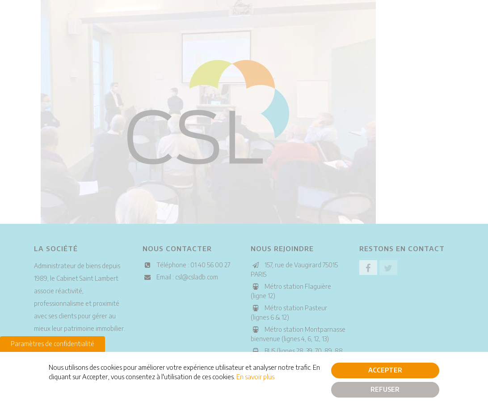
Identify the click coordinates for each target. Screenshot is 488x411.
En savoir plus (255, 378)
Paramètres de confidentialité (52, 345)
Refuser (385, 390)
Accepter (385, 371)
